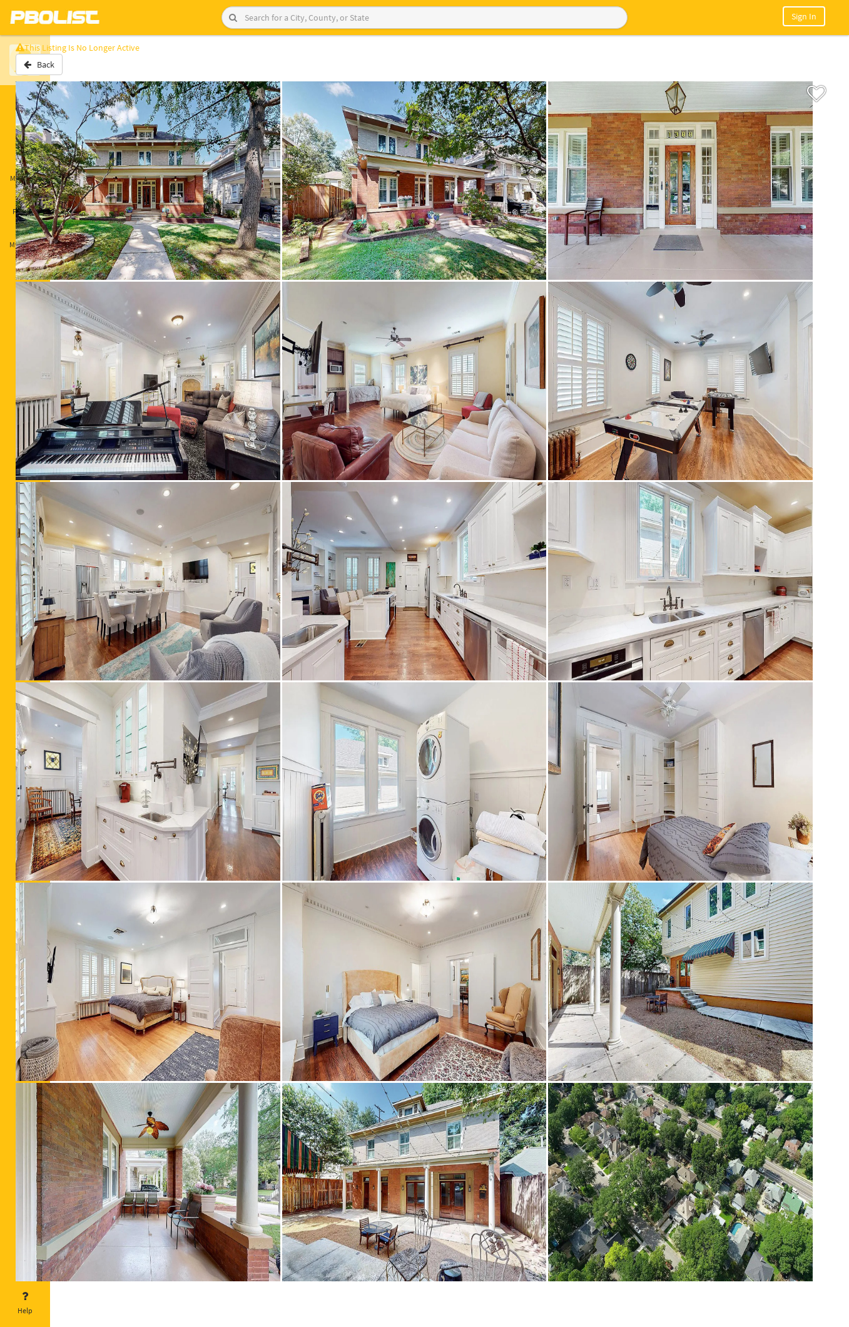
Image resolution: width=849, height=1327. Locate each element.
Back (83, 70)
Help (25, 1303)
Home (25, 102)
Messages (25, 171)
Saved (25, 136)
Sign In (803, 16)
